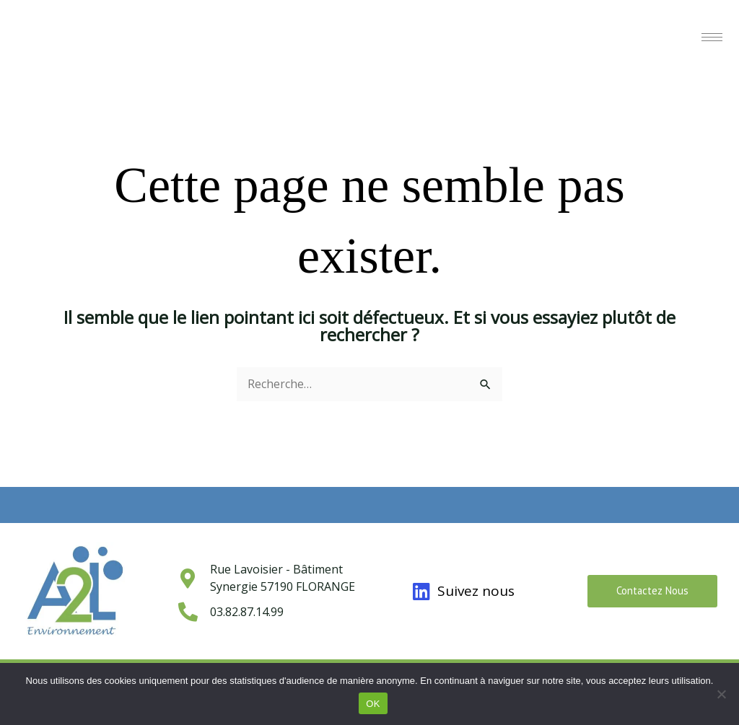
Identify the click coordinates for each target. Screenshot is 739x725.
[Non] (721, 694)
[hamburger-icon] (712, 37)
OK (373, 703)
